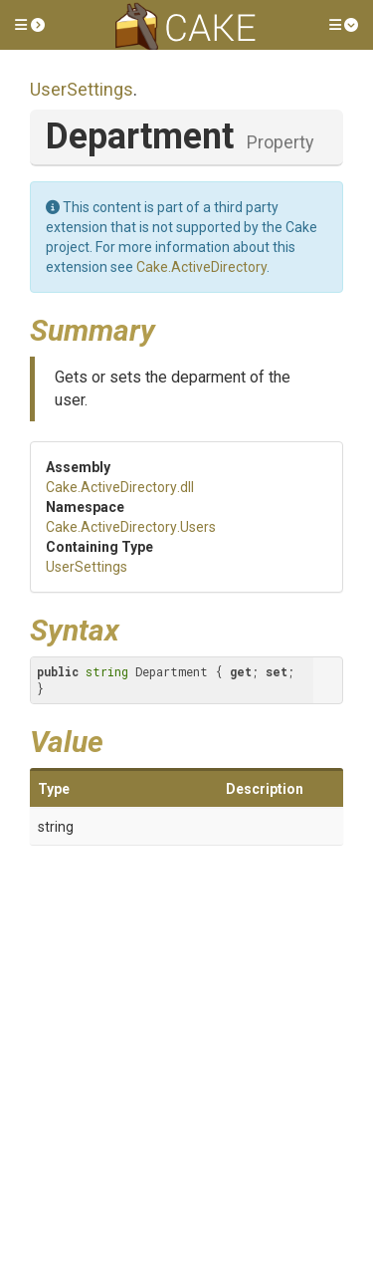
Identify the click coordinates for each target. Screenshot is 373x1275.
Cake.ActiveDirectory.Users (131, 527)
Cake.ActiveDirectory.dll (120, 487)
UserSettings (81, 89)
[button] (30, 25)
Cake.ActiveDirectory (201, 267)
